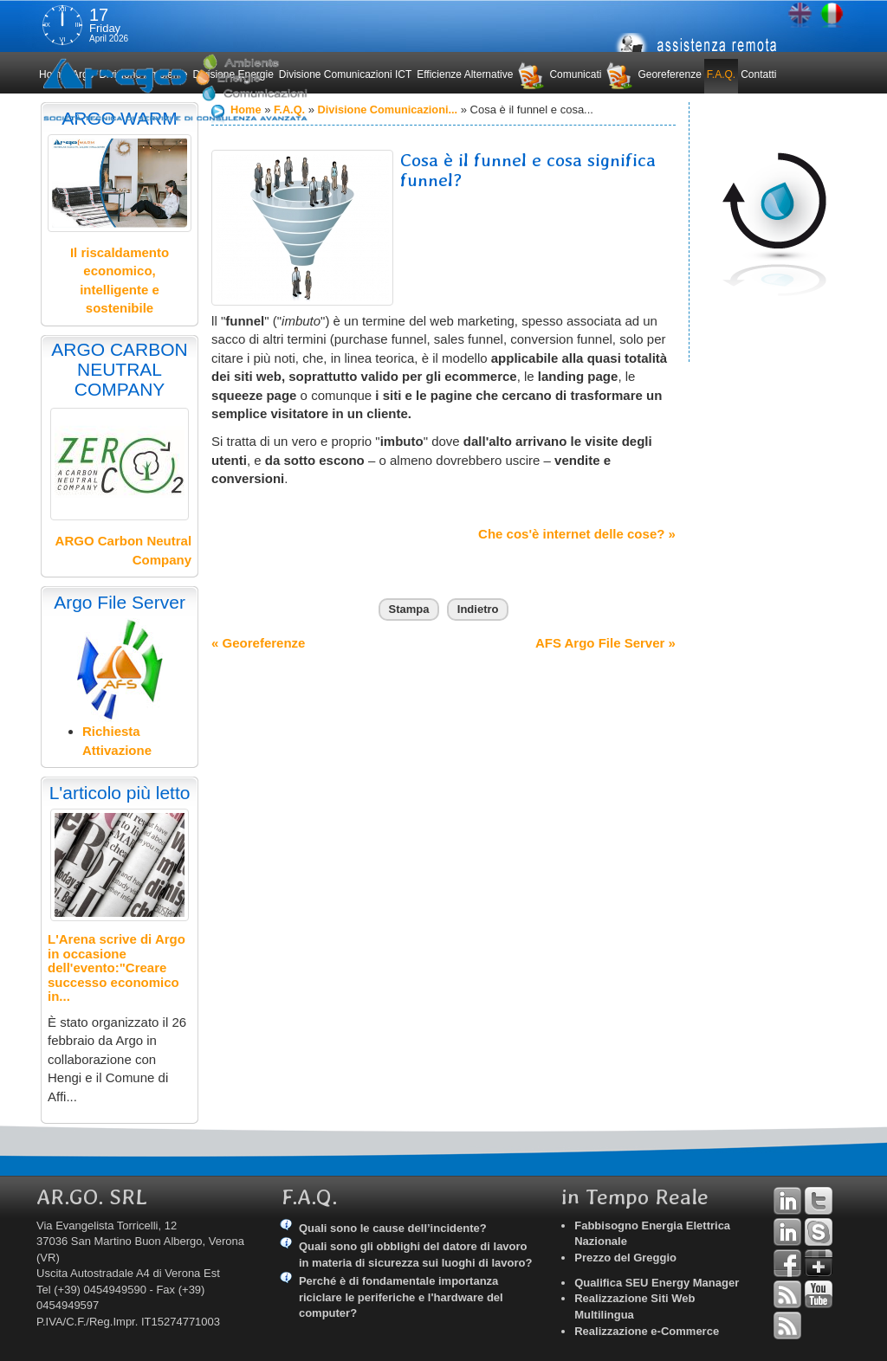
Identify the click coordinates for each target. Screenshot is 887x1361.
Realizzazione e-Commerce (646, 1331)
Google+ (818, 1263)
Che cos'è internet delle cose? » (577, 533)
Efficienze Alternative (465, 74)
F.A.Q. (721, 74)
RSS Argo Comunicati (787, 1325)
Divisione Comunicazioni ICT (345, 74)
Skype (818, 1232)
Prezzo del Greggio (625, 1257)
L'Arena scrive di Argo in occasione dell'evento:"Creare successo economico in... (116, 967)
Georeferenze (669, 74)
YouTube (818, 1294)
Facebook (787, 1263)
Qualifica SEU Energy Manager (656, 1282)
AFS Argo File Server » (605, 642)
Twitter (818, 1201)
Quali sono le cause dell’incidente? (393, 1228)
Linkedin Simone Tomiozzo (787, 1232)
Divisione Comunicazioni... (390, 109)
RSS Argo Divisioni (787, 1294)
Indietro (478, 609)
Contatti (758, 74)
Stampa (409, 609)
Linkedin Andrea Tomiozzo (787, 1201)
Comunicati (575, 74)
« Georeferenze (258, 642)
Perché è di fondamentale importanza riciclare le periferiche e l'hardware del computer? (401, 1296)
